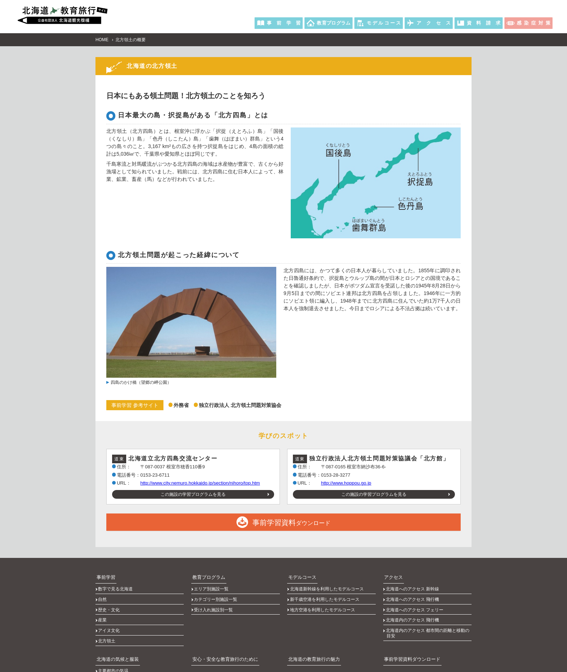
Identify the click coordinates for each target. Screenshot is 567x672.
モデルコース (300, 573)
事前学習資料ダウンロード (409, 629)
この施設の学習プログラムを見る (193, 492)
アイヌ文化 (110, 608)
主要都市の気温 (114, 638)
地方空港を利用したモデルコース (323, 595)
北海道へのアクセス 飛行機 (413, 588)
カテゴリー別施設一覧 (216, 588)
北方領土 (107, 614)
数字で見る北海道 (116, 582)
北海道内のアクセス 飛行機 (413, 601)
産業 (103, 601)
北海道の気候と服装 (115, 629)
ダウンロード (283, 520)
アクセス (392, 573)
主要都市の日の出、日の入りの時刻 (134, 644)
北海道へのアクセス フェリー (415, 595)
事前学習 (104, 573)
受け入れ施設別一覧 (214, 595)
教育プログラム (206, 573)
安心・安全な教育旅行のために (221, 629)
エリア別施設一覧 (212, 582)
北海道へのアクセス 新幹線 (413, 582)
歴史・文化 (110, 595)
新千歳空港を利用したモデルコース (325, 588)
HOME (101, 37)
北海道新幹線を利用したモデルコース (327, 582)
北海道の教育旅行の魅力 (311, 629)
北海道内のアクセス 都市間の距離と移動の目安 (428, 611)
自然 (103, 588)
